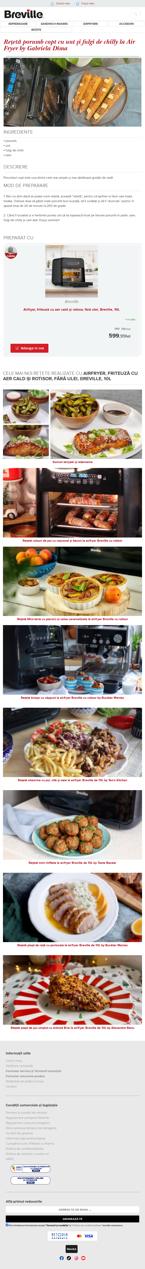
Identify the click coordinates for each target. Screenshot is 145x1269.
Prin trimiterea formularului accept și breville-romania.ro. (64, 1225)
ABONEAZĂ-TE (73, 1218)
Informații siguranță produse (25, 1138)
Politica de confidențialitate (25, 1149)
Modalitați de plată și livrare (25, 1081)
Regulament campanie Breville (27, 1118)
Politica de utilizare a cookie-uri (27, 1154)
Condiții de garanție (19, 1133)
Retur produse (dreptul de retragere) (31, 1128)
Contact (11, 1086)
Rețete (36, 30)
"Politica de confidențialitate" (87, 1225)
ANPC (10, 1159)
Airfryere (90, 24)
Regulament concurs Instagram (28, 1123)
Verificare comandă (19, 1066)
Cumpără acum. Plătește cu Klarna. (30, 1143)
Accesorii (126, 24)
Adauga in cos (32, 348)
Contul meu (14, 1061)
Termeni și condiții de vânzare (26, 1112)
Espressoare (18, 24)
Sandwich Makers (54, 24)
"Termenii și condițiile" (57, 1225)
